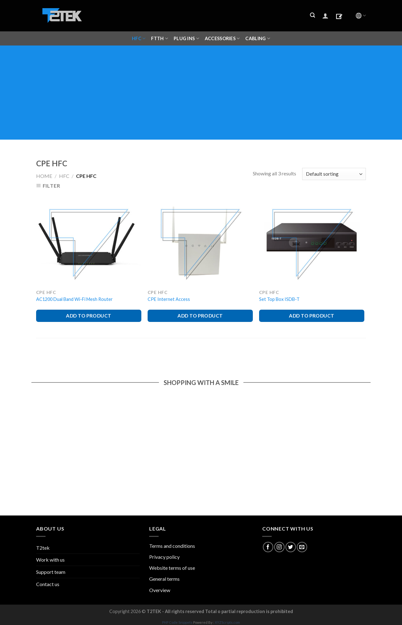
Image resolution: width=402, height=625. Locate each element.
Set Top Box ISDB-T (279, 299)
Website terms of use (172, 568)
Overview (159, 590)
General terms (164, 579)
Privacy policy (164, 557)
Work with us (50, 560)
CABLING (257, 38)
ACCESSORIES (222, 38)
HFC (138, 38)
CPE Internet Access (169, 299)
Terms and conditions (172, 546)
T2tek (43, 548)
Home (44, 176)
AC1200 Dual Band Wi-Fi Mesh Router (74, 299)
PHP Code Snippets (177, 622)
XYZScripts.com (227, 622)
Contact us (47, 584)
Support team (50, 572)
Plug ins (186, 38)
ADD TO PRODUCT (88, 315)
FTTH (159, 38)
